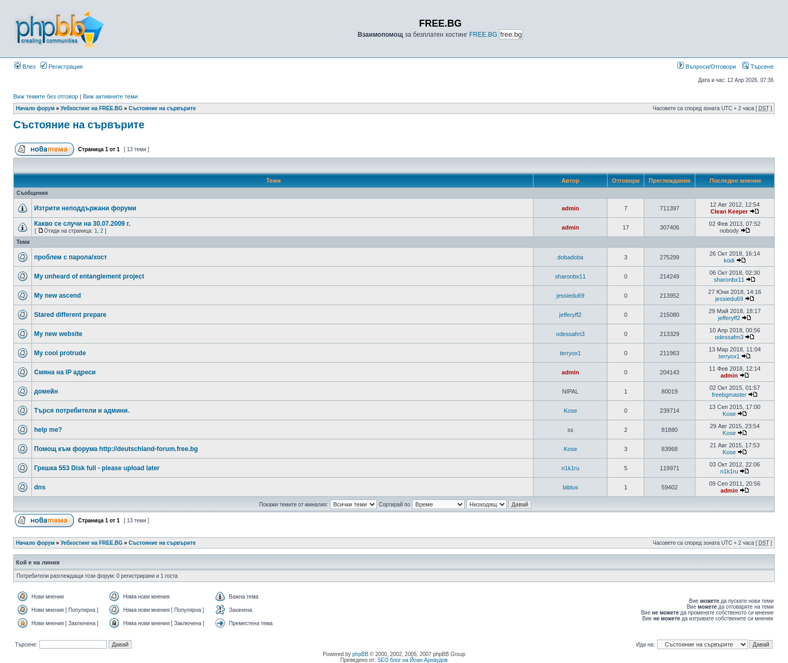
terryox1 (570, 353)
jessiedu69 (570, 295)
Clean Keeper (729, 211)
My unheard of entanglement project (89, 276)
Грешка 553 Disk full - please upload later (97, 468)
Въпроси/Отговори (706, 66)
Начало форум (35, 108)
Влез (25, 66)
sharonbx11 (570, 276)
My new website (58, 334)
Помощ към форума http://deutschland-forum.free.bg (116, 449)
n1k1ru (570, 468)
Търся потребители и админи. (81, 410)
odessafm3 (570, 334)
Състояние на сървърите (161, 108)
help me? (48, 429)
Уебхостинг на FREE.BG (92, 108)
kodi (729, 260)
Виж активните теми (110, 96)
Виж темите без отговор (45, 96)
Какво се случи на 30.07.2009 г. (82, 223)
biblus (570, 487)
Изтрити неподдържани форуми (85, 208)
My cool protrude (60, 353)
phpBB (360, 654)
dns (39, 487)
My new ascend (57, 295)
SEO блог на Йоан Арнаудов (412, 660)
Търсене (758, 66)
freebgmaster (729, 394)
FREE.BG (483, 34)
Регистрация (61, 66)
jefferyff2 (570, 315)
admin (570, 208)
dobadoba (570, 257)
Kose (570, 410)
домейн (46, 391)
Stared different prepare (70, 314)
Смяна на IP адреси (65, 372)
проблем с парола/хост (70, 257)
